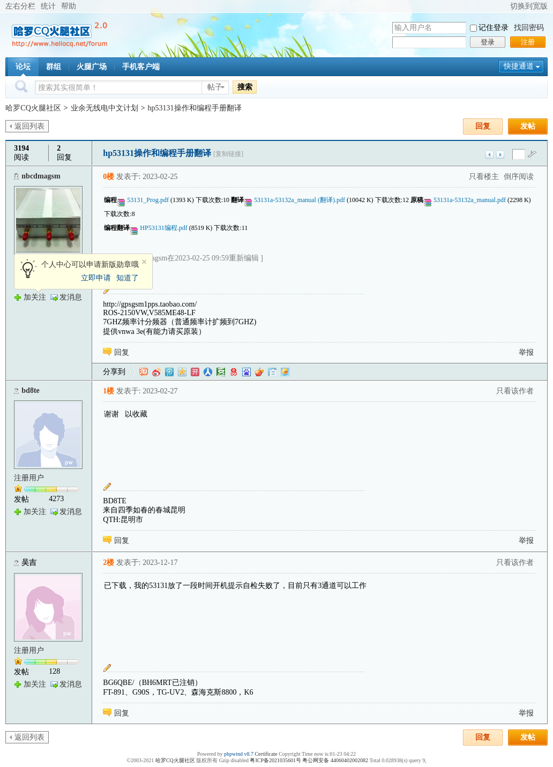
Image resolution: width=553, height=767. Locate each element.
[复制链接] (228, 154)
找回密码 (529, 28)
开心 (195, 372)
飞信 (285, 372)
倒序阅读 (519, 177)
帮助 (68, 6)
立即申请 (96, 278)
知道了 (127, 278)
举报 (526, 352)
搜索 (244, 87)
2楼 (108, 563)
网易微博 (233, 372)
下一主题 (500, 155)
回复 (482, 126)
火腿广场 (92, 67)
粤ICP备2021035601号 (275, 760)
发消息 (70, 297)
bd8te (30, 390)
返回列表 (29, 126)
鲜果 (259, 372)
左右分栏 (20, 6)
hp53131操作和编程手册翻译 (195, 108)
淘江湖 (143, 372)
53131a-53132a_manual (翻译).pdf (298, 200)
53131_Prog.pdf (147, 200)
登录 (488, 42)
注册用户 (29, 478)
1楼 (108, 391)
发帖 (527, 126)
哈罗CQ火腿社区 (33, 108)
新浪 (156, 372)
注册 (528, 42)
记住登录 (494, 28)
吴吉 (28, 563)
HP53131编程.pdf (162, 228)
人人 (208, 372)
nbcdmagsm (40, 176)
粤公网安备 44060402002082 (335, 760)
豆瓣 (220, 372)
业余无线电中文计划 (104, 108)
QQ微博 (169, 372)
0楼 (108, 177)
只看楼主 (484, 177)
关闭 (144, 262)
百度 (246, 372)
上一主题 (489, 155)
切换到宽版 (529, 6)
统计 (48, 6)
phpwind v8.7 (238, 754)
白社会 (272, 372)
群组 (53, 67)
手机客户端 (141, 67)
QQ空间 (182, 372)
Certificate (266, 754)
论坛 (23, 67)
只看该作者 (515, 391)
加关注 (35, 297)
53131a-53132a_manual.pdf (469, 200)
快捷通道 (519, 66)
